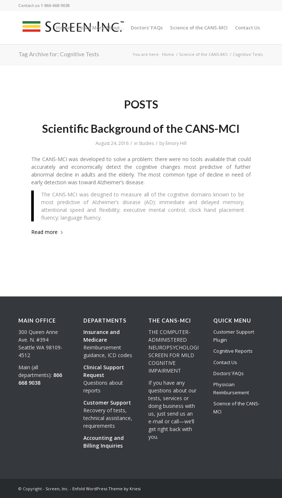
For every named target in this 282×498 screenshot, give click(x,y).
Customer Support (107, 402)
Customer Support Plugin (233, 335)
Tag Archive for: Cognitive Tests (58, 53)
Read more (47, 231)
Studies (146, 143)
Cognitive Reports (233, 351)
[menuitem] (63, 27)
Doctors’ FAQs (228, 373)
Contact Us (225, 362)
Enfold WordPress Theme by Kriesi (106, 488)
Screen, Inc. (57, 488)
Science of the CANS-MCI (236, 407)
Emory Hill (176, 143)
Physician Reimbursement (231, 388)
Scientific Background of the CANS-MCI (141, 128)
